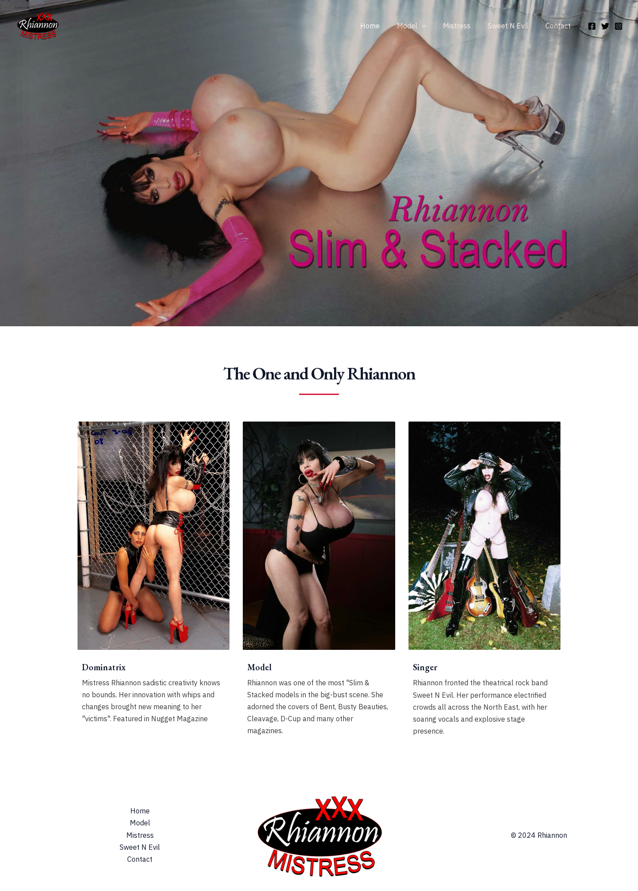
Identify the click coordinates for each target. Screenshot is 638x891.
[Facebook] (592, 26)
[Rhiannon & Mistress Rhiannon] (38, 24)
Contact (559, 25)
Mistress (464, 25)
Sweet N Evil (512, 25)
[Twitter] (605, 26)
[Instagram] (618, 26)
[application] (432, 25)
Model (421, 25)
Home (383, 25)
